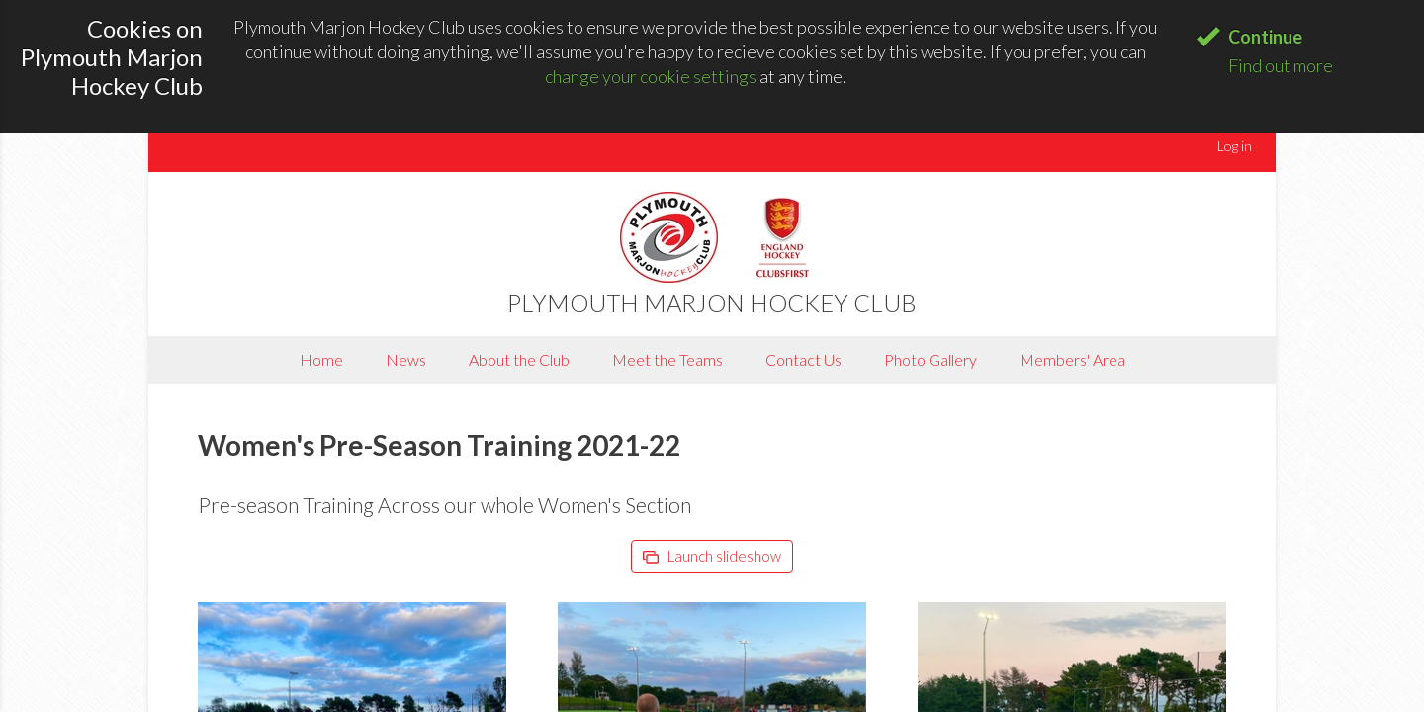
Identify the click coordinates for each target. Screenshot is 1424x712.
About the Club (519, 359)
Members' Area (1072, 359)
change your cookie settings (650, 76)
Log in (1234, 145)
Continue (1265, 36)
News (406, 359)
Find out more (1280, 65)
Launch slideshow (712, 556)
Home (321, 359)
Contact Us (803, 359)
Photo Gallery (930, 359)
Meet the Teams (667, 359)
